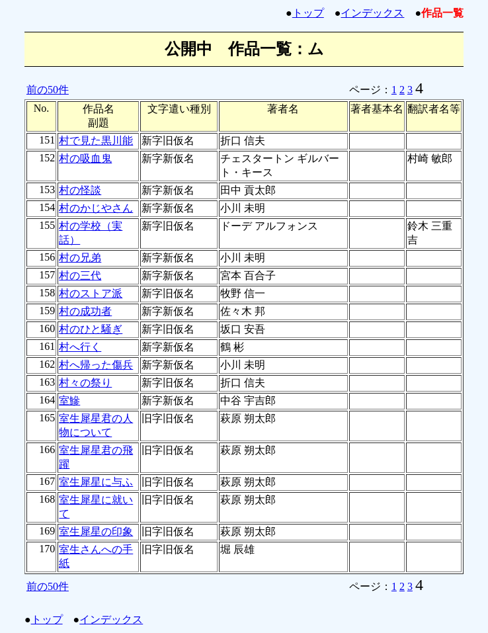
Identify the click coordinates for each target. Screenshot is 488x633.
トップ (308, 13)
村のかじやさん (96, 208)
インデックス (372, 13)
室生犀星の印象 (96, 531)
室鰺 (69, 400)
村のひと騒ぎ (90, 329)
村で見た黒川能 (96, 140)
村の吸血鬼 (85, 158)
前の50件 (47, 89)
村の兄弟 (80, 257)
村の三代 (80, 275)
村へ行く (80, 347)
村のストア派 (90, 293)
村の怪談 (80, 190)
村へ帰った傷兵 (96, 364)
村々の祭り (85, 382)
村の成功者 (85, 311)
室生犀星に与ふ (96, 481)
